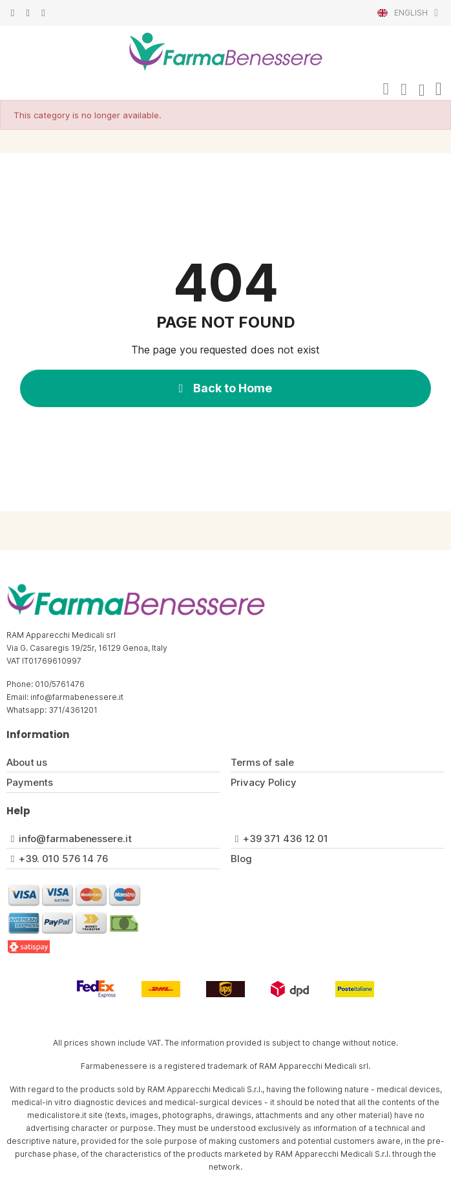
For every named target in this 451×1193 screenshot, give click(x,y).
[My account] (404, 89)
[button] (385, 89)
